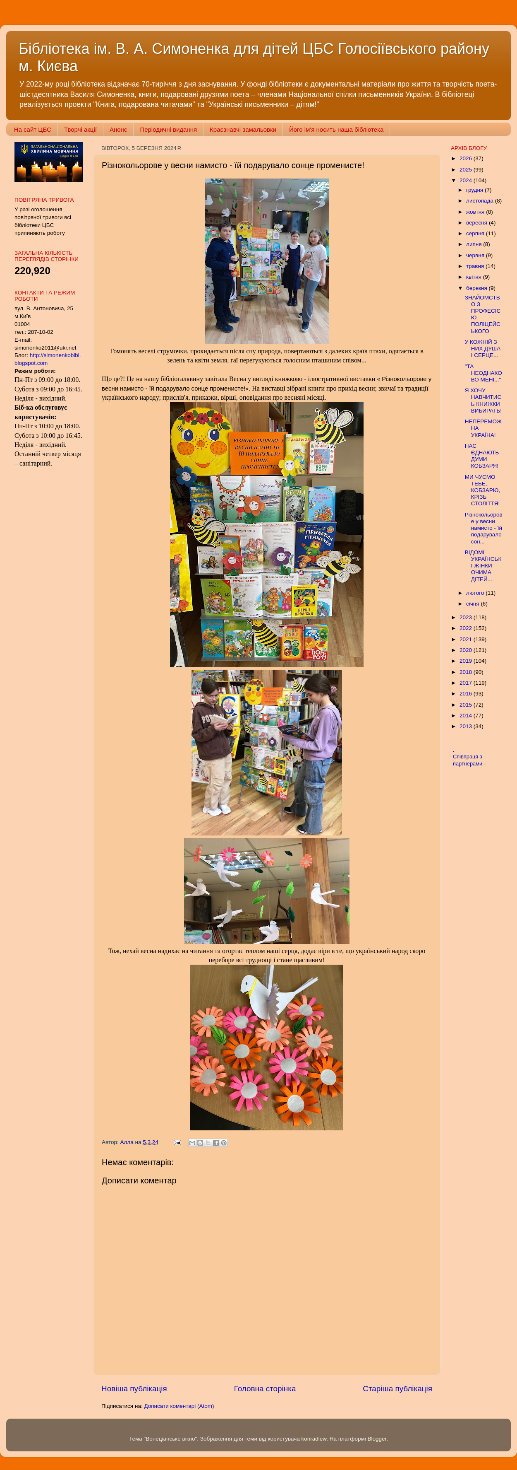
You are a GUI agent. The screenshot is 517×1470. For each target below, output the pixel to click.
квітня (474, 277)
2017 (467, 683)
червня (476, 255)
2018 (467, 672)
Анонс (118, 129)
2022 (467, 628)
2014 (467, 715)
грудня (475, 190)
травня (476, 266)
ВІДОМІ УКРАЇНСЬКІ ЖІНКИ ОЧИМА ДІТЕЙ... (483, 565)
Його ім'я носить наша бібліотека (336, 129)
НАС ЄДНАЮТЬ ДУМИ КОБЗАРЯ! (482, 456)
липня (474, 244)
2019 (467, 661)
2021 (467, 639)
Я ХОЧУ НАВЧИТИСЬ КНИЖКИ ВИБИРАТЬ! (483, 400)
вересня (477, 223)
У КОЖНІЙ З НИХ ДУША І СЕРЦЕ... (482, 348)
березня (477, 288)
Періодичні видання (168, 129)
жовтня (476, 212)
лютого (476, 593)
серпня (476, 233)
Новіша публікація (134, 1388)
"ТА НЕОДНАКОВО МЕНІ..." (483, 373)
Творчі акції (80, 129)
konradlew (313, 1439)
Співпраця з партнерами (468, 760)
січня (473, 604)
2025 (467, 170)
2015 (467, 705)
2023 (467, 617)
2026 (467, 158)
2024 (467, 180)
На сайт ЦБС (32, 129)
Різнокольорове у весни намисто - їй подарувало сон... (484, 528)
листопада (480, 201)
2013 (467, 726)
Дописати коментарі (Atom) (179, 1406)
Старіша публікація (397, 1388)
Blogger (377, 1439)
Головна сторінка (265, 1388)
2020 (467, 650)
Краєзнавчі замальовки (243, 129)
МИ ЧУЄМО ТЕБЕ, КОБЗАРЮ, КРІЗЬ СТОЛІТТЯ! (482, 490)
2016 (467, 693)
